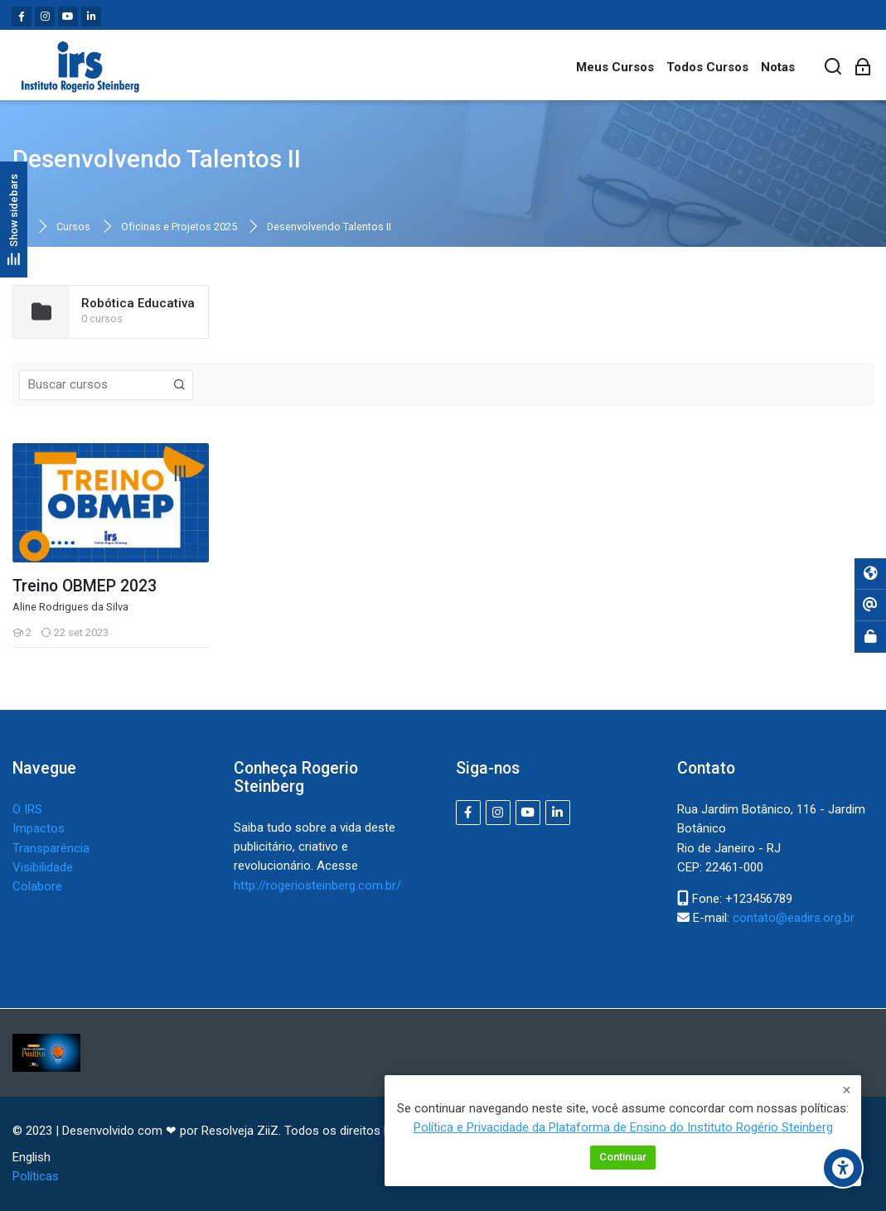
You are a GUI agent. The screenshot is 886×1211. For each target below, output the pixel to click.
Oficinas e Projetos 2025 (179, 227)
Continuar (622, 1157)
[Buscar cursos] (179, 384)
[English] (31, 1157)
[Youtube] (68, 17)
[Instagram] (45, 17)
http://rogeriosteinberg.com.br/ (317, 885)
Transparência (51, 848)
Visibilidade (42, 867)
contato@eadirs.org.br (794, 917)
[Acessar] (863, 67)
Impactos (38, 828)
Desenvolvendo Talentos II (329, 227)
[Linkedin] (91, 17)
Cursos (73, 227)
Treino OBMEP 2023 (84, 586)
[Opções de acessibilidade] (843, 1168)
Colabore (37, 886)
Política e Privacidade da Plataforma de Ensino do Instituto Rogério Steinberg (623, 1128)
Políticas (35, 1176)
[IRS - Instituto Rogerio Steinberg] (80, 67)
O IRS (27, 809)
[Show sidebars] (13, 219)
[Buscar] (833, 67)
